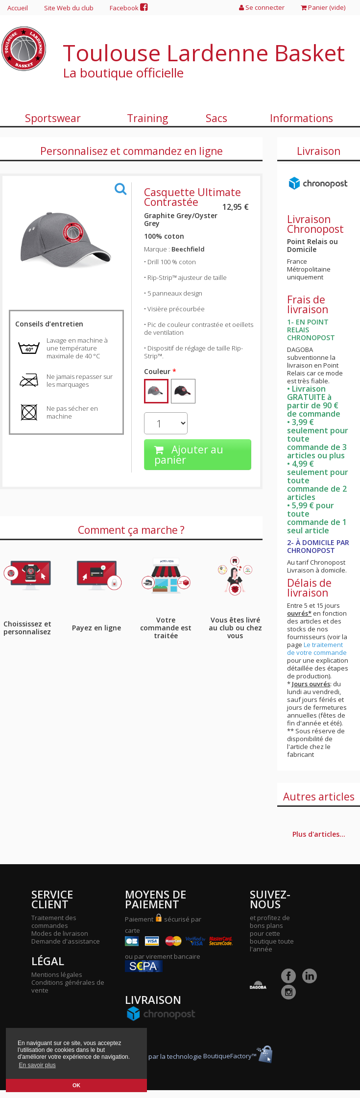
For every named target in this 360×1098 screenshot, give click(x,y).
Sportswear (53, 118)
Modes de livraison (59, 933)
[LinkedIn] (312, 980)
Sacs (216, 118)
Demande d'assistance (65, 941)
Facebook (129, 7)
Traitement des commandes (53, 921)
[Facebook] (291, 980)
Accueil (17, 7)
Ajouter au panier (188, 455)
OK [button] (76, 1085)
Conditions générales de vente (67, 986)
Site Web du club (69, 7)
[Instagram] (291, 997)
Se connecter (262, 7)
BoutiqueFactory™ (237, 1055)
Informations (301, 118)
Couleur (160, 371)
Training (147, 118)
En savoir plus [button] (37, 1065)
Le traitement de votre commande (317, 648)
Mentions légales (56, 974)
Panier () (323, 7)
